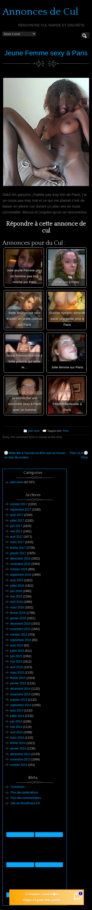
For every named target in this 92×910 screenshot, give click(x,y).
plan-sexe (34, 430)
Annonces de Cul (40, 11)
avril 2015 (16, 667)
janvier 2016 (18, 618)
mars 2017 (17, 542)
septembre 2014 (20, 705)
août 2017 (16, 515)
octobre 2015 (18, 634)
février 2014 (18, 743)
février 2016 (18, 613)
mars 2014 (17, 737)
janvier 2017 (18, 553)
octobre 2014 (18, 699)
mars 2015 (17, 672)
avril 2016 (16, 602)
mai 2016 (16, 596)
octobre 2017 (18, 504)
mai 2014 (16, 727)
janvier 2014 (18, 748)
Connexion (18, 787)
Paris (66, 430)
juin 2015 (16, 656)
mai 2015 (16, 661)
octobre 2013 (18, 765)
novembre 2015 (20, 629)
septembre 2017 (20, 509)
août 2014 (16, 710)
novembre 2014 (20, 694)
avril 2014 (16, 732)
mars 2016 (17, 607)
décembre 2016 (20, 558)
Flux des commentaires (26, 798)
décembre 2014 (20, 688)
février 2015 (18, 678)
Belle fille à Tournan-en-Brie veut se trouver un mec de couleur (35, 455)
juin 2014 (16, 721)
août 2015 (16, 645)
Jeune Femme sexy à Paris (46, 53)
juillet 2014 (17, 716)
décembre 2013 (20, 754)
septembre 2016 (20, 574)
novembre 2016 (20, 564)
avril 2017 (16, 536)
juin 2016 (16, 591)
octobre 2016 (18, 569)
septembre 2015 (20, 640)
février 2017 (18, 547)
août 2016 (16, 580)
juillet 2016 (17, 585)
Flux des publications (24, 792)
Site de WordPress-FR (25, 803)
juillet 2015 (17, 651)
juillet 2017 (17, 520)
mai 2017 (16, 531)
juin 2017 (16, 526)
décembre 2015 (20, 623)
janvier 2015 (18, 683)
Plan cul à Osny (79, 455)
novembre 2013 (20, 759)
